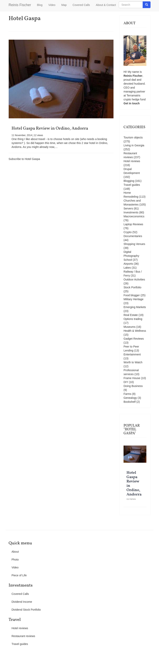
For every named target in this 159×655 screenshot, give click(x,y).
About (15, 551)
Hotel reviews (132, 161)
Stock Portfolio (132, 287)
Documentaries (133, 236)
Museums (130, 326)
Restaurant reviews (23, 636)
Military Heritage (133, 299)
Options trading (133, 318)
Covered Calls (81, 5)
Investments (131, 212)
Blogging (129, 180)
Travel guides (132, 184)
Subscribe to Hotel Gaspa (24, 159)
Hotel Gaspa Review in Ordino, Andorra (50, 128)
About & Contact (106, 5)
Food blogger (132, 295)
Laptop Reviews (133, 224)
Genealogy (130, 397)
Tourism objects (133, 137)
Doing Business (133, 386)
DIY (126, 382)
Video (52, 5)
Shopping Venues (134, 244)
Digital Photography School (131, 255)
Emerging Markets (135, 307)
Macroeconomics (134, 216)
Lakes (127, 267)
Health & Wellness (135, 330)
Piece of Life (19, 575)
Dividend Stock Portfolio (26, 609)
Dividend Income (22, 601)
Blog (40, 5)
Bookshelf (130, 401)
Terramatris (133, 95)
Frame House (132, 378)
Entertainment (132, 354)
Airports (128, 263)
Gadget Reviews (134, 338)
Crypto (128, 232)
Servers (128, 208)
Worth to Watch (133, 362)
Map (64, 5)
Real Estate (131, 315)
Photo (15, 559)
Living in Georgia (134, 145)
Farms (127, 393)
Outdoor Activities (134, 279)
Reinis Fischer (20, 5)
